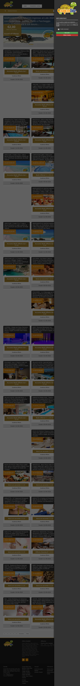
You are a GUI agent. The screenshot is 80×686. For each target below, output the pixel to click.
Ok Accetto (67, 32)
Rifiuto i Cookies (67, 35)
